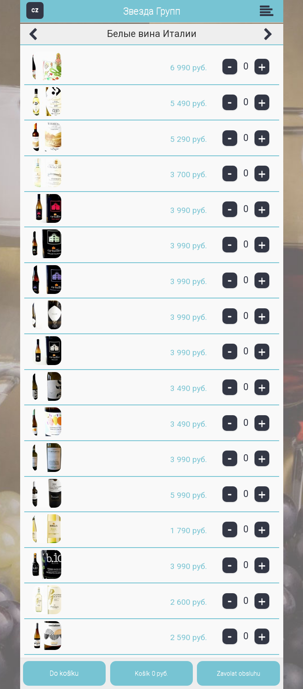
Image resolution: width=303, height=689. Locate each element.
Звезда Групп (151, 11)
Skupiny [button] (268, 10)
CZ (35, 10)
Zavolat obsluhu (238, 673)
